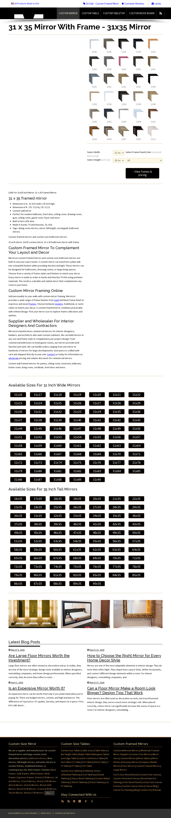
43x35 (136, 524)
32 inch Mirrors (28, 781)
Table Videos (101, 750)
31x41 (97, 420)
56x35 (117, 541)
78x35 (136, 566)
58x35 (18, 549)
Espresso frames (25, 777)
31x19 (77, 394)
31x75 (77, 462)
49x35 (117, 532)
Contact (51, 354)
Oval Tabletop (89, 774)
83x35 (97, 575)
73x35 (38, 566)
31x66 (38, 454)
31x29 (136, 403)
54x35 (77, 541)
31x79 (18, 471)
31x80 (38, 471)
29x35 (136, 507)
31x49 (117, 428)
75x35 (77, 566)
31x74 (57, 462)
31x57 (136, 437)
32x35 (57, 515)
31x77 (117, 462)
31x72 (18, 462)
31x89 (77, 479)
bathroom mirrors (37, 758)
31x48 (97, 428)
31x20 (97, 394)
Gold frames (23, 773)
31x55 (97, 437)
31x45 (38, 428)
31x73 (38, 462)
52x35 (38, 541)
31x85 (136, 471)
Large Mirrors (120, 769)
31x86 (18, 479)
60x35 (57, 549)
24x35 (38, 507)
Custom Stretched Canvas (126, 778)
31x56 (117, 437)
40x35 (77, 524)
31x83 (97, 471)
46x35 (57, 532)
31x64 (136, 445)
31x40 (77, 420)
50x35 (136, 532)
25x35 (57, 507)
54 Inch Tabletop (97, 782)
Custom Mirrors (128, 758)
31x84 (117, 471)
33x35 (77, 515)
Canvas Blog (151, 786)
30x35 (18, 515)
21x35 (117, 498)
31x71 (136, 454)
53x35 (57, 541)
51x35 (18, 541)
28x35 (117, 507)
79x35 (18, 575)
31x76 (97, 462)
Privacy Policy (46, 813)
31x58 (18, 445)
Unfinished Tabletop (71, 774)
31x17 (38, 394)
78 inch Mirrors (16, 792)
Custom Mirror (68, 13)
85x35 (136, 575)
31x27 (97, 403)
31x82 (77, 471)
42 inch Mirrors (31, 785)
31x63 (117, 445)
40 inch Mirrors (16, 785)
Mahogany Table (100, 754)
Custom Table (90, 13)
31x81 (57, 471)
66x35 (38, 558)
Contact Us (145, 789)
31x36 (136, 411)
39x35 (57, 524)
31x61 (77, 445)
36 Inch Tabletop (79, 782)
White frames (36, 773)
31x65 (18, 454)
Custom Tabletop (114, 13)
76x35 (97, 566)
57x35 (136, 541)
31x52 (38, 437)
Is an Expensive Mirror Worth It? (37, 688)
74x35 (57, 566)
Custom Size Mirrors (141, 754)
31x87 (38, 479)
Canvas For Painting (123, 789)
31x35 (117, 411)
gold (56, 300)
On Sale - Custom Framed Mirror (101, 3)
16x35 (18, 498)
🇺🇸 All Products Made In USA (25, 3)
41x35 (97, 524)
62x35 (97, 549)
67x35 (57, 558)
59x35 (38, 549)
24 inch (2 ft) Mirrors (44, 777)
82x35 (77, 575)
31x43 (136, 420)
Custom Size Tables (70, 750)
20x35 (97, 498)
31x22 (136, 394)
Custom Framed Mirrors (148, 765)
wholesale (14, 358)
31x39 (57, 420)
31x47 (77, 428)
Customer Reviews (133, 3)
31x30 (18, 411)
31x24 (38, 403)
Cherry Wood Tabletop (82, 778)
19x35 (77, 498)
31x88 (57, 479)
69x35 (97, 558)
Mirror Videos (144, 758)
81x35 (57, 575)
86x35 (18, 583)
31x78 (136, 462)
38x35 (38, 524)
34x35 (97, 515)
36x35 (136, 515)
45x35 (38, 532)
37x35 (18, 524)
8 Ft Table (75, 765)
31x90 (97, 479)
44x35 (18, 532)
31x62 (97, 445)
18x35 (57, 498)
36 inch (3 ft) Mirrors (46, 781)
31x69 (97, 454)
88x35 (57, 583)
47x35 (77, 532)
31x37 (18, 420)
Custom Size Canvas (150, 774)
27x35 (97, 507)
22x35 (136, 498)
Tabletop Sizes (91, 770)
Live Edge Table (68, 758)
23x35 (18, 507)
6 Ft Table (87, 762)
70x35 (117, 558)
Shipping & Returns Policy (65, 813)
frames (32, 303)
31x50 (136, 428)
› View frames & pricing (142, 173)
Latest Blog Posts (24, 642)
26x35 (77, 507)
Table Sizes (87, 750)
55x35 (97, 541)
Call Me (156, 3)
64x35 (136, 549)
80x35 (38, 575)
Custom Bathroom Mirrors (126, 750)
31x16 (18, 394)
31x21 (117, 394)
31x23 (18, 403)
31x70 (117, 454)
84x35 (117, 575)
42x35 (117, 524)
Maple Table (85, 754)
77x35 (117, 566)
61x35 (77, 549)
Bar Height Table (69, 754)
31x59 (38, 445)
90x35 (97, 583)
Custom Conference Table (91, 758)
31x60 (57, 445)
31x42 (117, 420)
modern (59, 303)
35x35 (117, 515)
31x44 (18, 428)
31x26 (77, 403)
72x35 (18, 566)
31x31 (38, 411)
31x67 (57, 454)
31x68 (77, 454)
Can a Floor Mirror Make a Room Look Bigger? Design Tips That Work (121, 690)
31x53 (57, 437)
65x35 (18, 558)
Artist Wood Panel (131, 782)
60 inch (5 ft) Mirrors (26, 788)
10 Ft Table (86, 765)
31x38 (38, 420)
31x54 (77, 437)
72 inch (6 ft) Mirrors (46, 788)
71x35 (136, 558)
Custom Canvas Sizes (133, 786)
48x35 (97, 532)
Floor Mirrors (128, 765)
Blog (136, 789)
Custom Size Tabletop (72, 770)
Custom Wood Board (142, 13)
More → (49, 793)
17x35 (38, 498)
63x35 (117, 549)
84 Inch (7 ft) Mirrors (33, 792)
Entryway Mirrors (130, 762)
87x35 (38, 583)
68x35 (77, 558)
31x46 (57, 428)
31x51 (18, 437)
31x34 (97, 411)
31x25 (57, 403)
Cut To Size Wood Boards (125, 774)
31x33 (77, 411)
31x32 (57, 411)
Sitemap (157, 789)
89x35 (77, 583)
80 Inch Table (99, 762)
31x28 (117, 403)
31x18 (57, 394)
